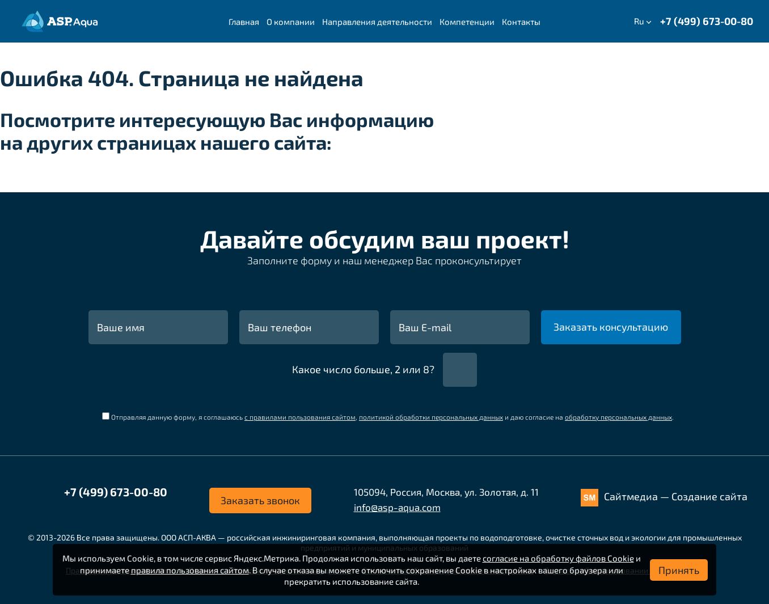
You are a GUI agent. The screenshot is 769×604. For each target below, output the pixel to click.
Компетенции (467, 21)
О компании (291, 21)
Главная (244, 21)
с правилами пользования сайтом (300, 417)
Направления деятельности (377, 21)
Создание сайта (709, 496)
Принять (678, 570)
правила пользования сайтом (190, 570)
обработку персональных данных (618, 417)
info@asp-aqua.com (397, 507)
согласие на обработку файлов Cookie (558, 558)
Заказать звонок (260, 500)
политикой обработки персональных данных (431, 417)
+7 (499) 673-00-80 (706, 21)
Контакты (521, 21)
